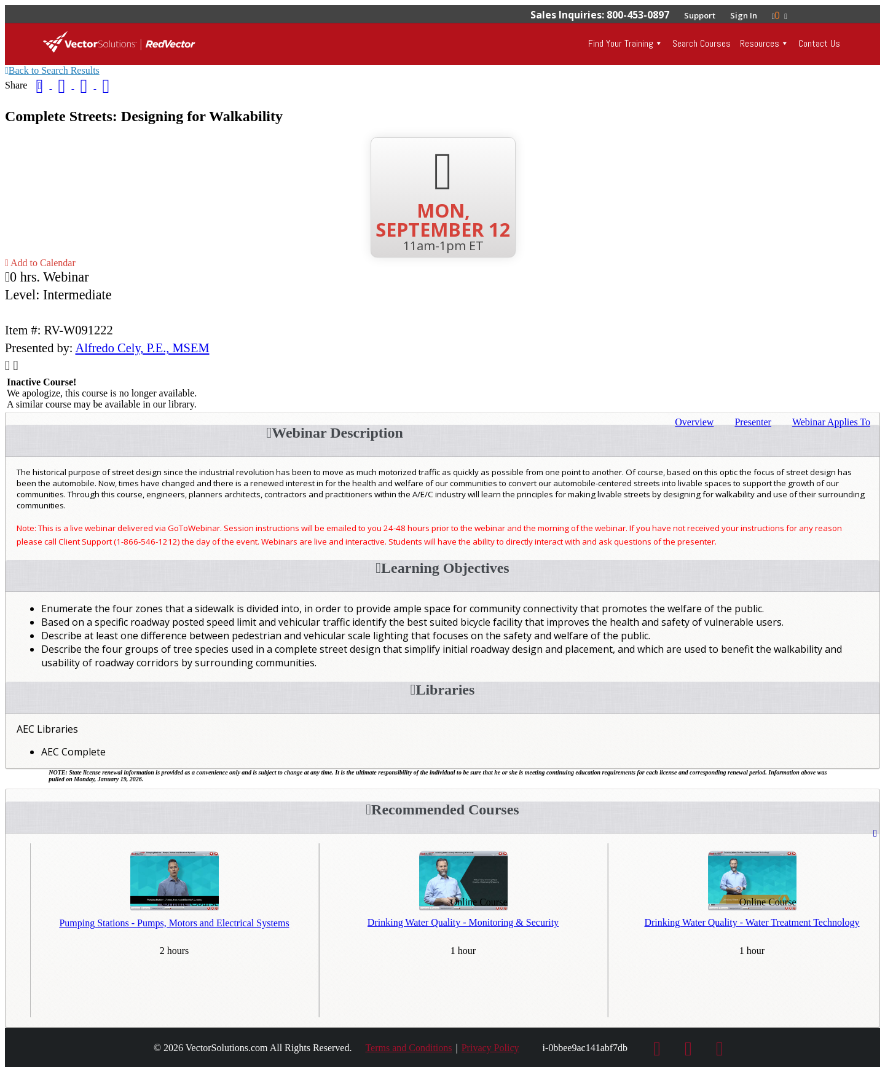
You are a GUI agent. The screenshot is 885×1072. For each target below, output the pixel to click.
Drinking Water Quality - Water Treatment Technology (751, 922)
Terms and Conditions (408, 1047)
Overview (694, 422)
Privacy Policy (490, 1047)
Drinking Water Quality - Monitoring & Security (463, 922)
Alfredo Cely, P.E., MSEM (143, 348)
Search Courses (701, 43)
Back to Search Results (52, 70)
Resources (759, 43)
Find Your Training (620, 43)
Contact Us (819, 43)
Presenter (752, 422)
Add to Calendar (40, 263)
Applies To (831, 422)
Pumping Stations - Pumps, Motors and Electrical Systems (174, 923)
